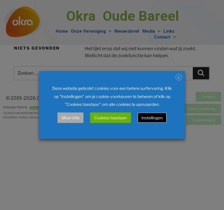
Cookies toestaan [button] (110, 117)
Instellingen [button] (152, 117)
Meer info (70, 117)
